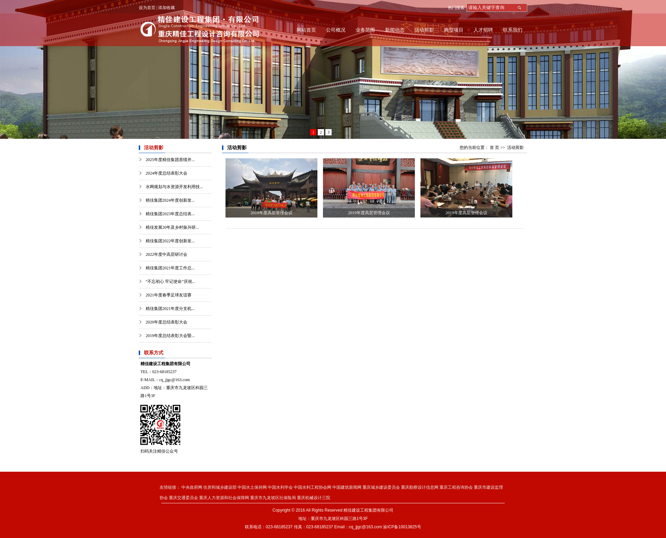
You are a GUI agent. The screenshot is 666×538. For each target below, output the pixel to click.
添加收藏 (166, 7)
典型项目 (453, 30)
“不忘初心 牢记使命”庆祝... (170, 281)
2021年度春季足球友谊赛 (168, 295)
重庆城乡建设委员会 (381, 487)
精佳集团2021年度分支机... (170, 308)
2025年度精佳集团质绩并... (170, 159)
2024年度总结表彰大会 (166, 173)
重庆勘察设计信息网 (419, 487)
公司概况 (335, 30)
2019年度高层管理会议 (271, 212)
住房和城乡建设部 (220, 487)
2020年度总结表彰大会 (166, 322)
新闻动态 (394, 30)
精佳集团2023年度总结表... (170, 213)
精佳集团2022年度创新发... (170, 240)
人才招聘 (483, 30)
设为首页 (147, 7)
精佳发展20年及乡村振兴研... (172, 227)
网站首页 (306, 30)
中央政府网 (191, 487)
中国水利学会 (280, 487)
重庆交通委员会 (183, 497)
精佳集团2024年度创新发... (170, 200)
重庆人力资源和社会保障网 (224, 497)
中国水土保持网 (252, 487)
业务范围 (365, 30)
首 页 (494, 147)
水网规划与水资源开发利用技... (174, 186)
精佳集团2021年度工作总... (170, 268)
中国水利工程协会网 (312, 487)
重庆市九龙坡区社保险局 (273, 497)
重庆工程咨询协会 (456, 487)
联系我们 (512, 30)
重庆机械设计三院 (313, 497)
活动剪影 (424, 30)
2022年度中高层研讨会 (166, 254)
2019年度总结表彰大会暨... (170, 335)
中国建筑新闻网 (346, 487)
